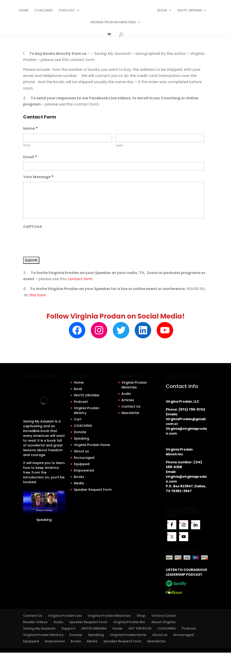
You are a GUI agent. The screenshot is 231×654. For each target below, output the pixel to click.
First (26, 145)
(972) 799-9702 (192, 409)
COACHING (43, 11)
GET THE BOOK (140, 628)
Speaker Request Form (93, 489)
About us (81, 451)
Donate (80, 432)
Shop (141, 615)
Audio (126, 393)
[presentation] (58, 240)
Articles (127, 400)
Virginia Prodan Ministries (113, 22)
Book (162, 11)
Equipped (81, 464)
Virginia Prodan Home (92, 445)
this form (37, 295)
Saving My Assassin (39, 628)
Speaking (44, 519)
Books (79, 477)
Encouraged (84, 457)
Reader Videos (35, 622)
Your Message (38, 177)
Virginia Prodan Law (65, 615)
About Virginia (163, 622)
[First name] (67, 138)
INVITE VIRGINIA (190, 11)
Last (119, 145)
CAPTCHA (32, 226)
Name (30, 128)
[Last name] (160, 138)
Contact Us (130, 406)
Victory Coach (163, 615)
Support (68, 628)
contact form (79, 279)
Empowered (84, 470)
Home (23, 11)
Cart (77, 419)
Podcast (67, 11)
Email (30, 157)
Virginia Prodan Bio (129, 622)
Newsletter (130, 413)
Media (79, 483)
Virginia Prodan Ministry (43, 635)
